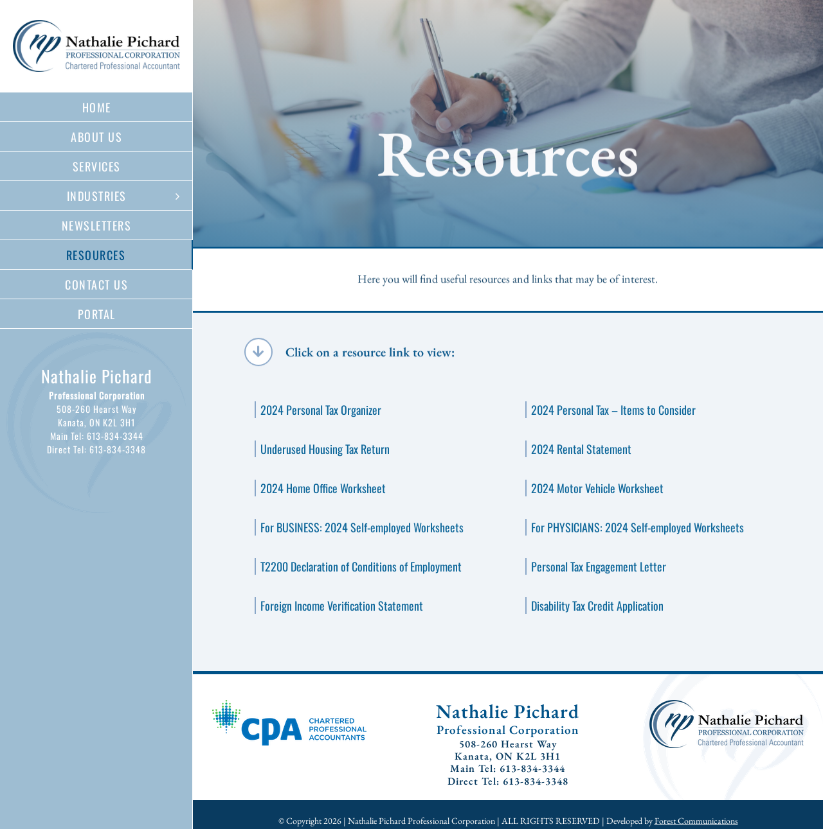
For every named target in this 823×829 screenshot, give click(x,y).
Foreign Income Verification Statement (341, 605)
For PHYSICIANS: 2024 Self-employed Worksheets (637, 527)
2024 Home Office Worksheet (323, 488)
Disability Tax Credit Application (597, 605)
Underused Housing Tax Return (325, 449)
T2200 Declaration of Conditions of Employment (361, 566)
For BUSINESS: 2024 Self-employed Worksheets (362, 527)
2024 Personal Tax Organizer (320, 409)
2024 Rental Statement (581, 449)
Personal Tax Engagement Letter (598, 566)
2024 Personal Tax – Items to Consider (613, 409)
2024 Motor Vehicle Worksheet (597, 488)
